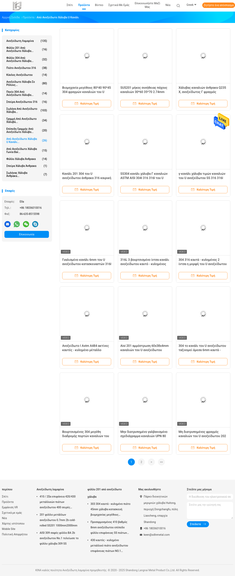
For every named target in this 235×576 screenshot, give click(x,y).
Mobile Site (8, 528)
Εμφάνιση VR (10, 507)
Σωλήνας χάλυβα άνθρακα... (26, 174)
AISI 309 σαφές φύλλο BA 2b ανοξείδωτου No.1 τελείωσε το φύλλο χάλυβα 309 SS (59, 538)
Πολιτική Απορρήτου (15, 534)
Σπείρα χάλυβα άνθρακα (26, 166)
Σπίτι (5, 496)
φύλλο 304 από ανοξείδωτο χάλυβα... (26, 59)
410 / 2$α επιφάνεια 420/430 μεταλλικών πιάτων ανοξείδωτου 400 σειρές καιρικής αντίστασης (58, 502)
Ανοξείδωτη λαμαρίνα (26, 41)
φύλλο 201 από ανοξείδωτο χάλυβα (104, 493)
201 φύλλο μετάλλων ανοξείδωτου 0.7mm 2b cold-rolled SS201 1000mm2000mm (58, 520)
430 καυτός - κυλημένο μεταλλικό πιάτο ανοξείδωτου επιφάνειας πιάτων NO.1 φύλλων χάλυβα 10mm (109, 546)
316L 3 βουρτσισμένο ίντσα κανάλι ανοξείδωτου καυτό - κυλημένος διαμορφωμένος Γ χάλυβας (144, 264)
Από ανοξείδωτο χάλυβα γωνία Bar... (26, 150)
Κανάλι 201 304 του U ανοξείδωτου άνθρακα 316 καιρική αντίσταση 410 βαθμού (86, 178)
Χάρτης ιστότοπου (13, 523)
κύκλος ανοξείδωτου (26, 75)
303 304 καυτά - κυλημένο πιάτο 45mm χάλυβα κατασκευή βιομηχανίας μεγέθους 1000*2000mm (110, 509)
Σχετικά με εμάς (12, 512)
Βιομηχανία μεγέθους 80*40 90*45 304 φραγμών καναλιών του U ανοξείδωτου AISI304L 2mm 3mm (86, 92)
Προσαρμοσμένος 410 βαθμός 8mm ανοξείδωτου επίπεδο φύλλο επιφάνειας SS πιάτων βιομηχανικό (109, 527)
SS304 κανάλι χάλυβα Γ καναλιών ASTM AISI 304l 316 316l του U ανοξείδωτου (144, 178)
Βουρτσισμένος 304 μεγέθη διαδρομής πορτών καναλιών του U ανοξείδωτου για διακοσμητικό (85, 436)
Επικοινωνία (26, 234)
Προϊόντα (7, 501)
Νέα (4, 518)
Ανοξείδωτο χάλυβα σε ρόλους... (26, 83)
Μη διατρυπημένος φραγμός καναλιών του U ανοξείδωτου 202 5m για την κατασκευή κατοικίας (202, 436)
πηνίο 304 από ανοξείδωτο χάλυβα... (26, 93)
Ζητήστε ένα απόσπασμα (219, 5)
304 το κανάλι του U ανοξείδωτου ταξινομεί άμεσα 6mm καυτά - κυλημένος (202, 350)
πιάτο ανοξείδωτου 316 (26, 68)
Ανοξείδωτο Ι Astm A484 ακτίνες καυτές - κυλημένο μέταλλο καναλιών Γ (85, 350)
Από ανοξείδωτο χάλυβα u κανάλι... (26, 140)
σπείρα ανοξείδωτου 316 (26, 102)
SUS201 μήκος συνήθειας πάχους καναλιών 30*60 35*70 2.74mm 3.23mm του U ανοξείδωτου (143, 92)
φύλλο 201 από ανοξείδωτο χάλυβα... (26, 49)
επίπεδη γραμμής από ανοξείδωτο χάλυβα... (26, 130)
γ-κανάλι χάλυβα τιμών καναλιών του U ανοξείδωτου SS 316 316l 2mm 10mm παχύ (202, 178)
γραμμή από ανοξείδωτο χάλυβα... (26, 120)
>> (161, 462)
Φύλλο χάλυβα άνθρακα (26, 159)
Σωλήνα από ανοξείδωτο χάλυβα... (26, 110)
